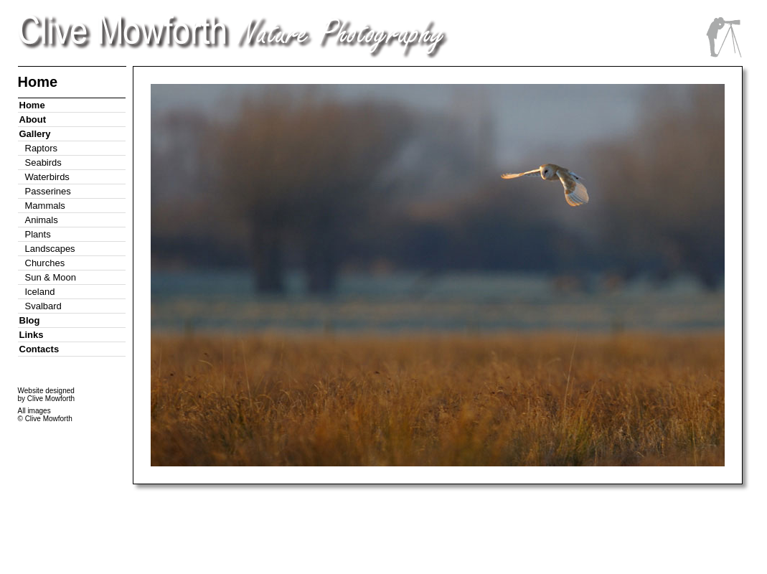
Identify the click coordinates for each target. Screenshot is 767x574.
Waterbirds (47, 176)
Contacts (39, 349)
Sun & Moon (51, 277)
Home (32, 105)
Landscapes (50, 248)
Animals (41, 220)
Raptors (41, 148)
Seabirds (43, 162)
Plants (38, 234)
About (33, 119)
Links (31, 334)
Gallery (35, 133)
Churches (45, 263)
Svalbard (43, 306)
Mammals (45, 205)
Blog (29, 320)
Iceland (40, 291)
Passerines (48, 191)
